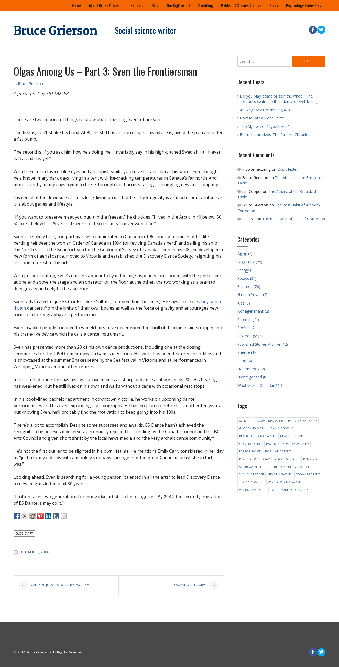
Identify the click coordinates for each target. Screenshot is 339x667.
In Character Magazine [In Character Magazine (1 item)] (257, 436)
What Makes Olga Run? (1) (259, 385)
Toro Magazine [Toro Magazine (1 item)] (251, 482)
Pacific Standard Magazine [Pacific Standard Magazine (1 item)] (287, 444)
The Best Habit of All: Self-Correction (293, 218)
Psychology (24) (250, 335)
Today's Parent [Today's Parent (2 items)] (308, 474)
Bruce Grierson (55, 30)
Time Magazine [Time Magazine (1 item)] (280, 474)
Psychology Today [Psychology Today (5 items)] (254, 459)
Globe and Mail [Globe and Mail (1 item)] (251, 428)
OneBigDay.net (178, 5)
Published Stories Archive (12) (262, 344)
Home (76, 5)
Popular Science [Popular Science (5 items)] (278, 451)
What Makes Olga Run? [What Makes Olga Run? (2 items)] (290, 490)
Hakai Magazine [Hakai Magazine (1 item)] (280, 428)
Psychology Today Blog (303, 5)
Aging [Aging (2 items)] (244, 421)
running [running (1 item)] (310, 459)
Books (135, 5)
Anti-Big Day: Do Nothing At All (266, 109)
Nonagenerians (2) (253, 311)
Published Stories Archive (241, 5)
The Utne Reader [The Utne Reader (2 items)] (251, 474)
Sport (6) (244, 360)
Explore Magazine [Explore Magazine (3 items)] (302, 421)
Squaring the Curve (195, 585)
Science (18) (247, 352)
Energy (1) (245, 270)
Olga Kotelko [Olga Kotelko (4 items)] (250, 444)
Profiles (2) (246, 327)
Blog (155, 5)
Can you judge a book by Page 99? (54, 585)
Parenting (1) (248, 319)
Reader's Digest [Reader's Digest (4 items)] (286, 459)
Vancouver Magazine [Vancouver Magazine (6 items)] (284, 482)
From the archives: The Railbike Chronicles (276, 134)
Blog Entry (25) (249, 261)
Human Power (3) (252, 294)
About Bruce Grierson (105, 5)
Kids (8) (243, 303)
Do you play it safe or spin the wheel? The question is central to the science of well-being (277, 98)
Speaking (205, 5)
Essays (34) (247, 278)
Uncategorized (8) (252, 377)
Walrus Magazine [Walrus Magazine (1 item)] (253, 490)
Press (273, 5)
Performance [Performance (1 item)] (250, 451)
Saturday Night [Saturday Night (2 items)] (251, 467)
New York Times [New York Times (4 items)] (292, 436)
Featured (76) (248, 286)
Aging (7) (244, 253)
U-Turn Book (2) (251, 368)
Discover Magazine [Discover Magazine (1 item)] (268, 421)
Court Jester (287, 169)
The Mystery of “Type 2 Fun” (264, 126)
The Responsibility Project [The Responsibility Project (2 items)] (288, 467)
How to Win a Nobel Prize (262, 118)
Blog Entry (24, 533)
